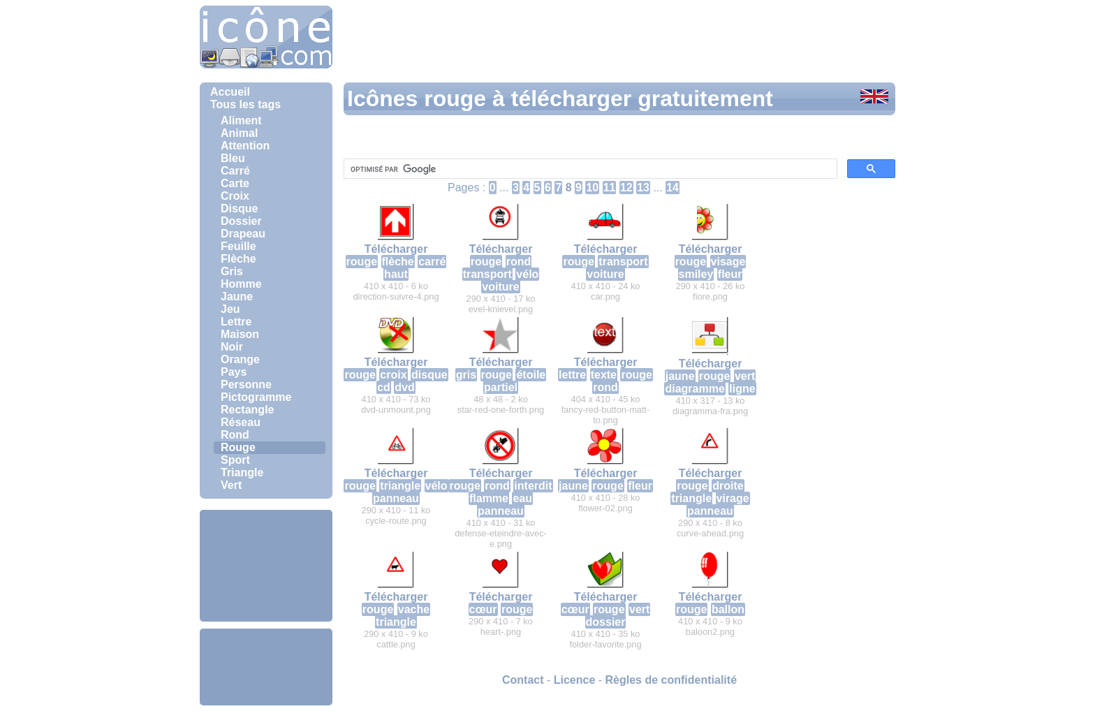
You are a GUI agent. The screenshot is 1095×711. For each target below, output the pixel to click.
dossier (606, 622)
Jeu (230, 309)
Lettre (236, 322)
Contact (523, 680)
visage (728, 261)
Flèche (238, 259)
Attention (245, 146)
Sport (235, 460)
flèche (398, 261)
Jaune (237, 296)
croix (393, 375)
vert (745, 376)
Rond (235, 435)
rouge (361, 261)
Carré (235, 171)
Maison (240, 334)
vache (413, 609)
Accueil (230, 92)
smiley (696, 274)
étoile (530, 375)
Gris (232, 271)
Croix (235, 196)
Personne (246, 384)
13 (643, 187)
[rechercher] (589, 169)
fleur (730, 274)
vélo (527, 274)
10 (592, 187)
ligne (742, 389)
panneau (396, 498)
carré (432, 261)
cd (383, 387)
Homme (241, 284)
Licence (575, 680)
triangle (400, 486)
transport (487, 274)
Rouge (238, 447)
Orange (240, 359)
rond (518, 261)
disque (429, 375)
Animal (239, 133)
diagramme (694, 389)
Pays (234, 372)
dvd (404, 387)
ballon (728, 609)
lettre (572, 375)
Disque (239, 208)
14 (672, 187)
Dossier (241, 221)
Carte (235, 183)
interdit (533, 486)
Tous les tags (245, 104)
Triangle (242, 472)
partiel (500, 387)
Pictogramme (256, 397)
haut (396, 274)
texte (604, 375)
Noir (232, 347)
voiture (500, 287)
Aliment (241, 120)
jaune (680, 376)
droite (727, 486)
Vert (231, 485)
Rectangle (247, 410)
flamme (488, 498)
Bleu (233, 158)
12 (626, 187)
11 (609, 187)
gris (466, 375)
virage (732, 498)
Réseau (240, 422)
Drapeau (243, 234)
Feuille (238, 246)
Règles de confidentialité (671, 680)
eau (522, 498)
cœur (483, 609)
